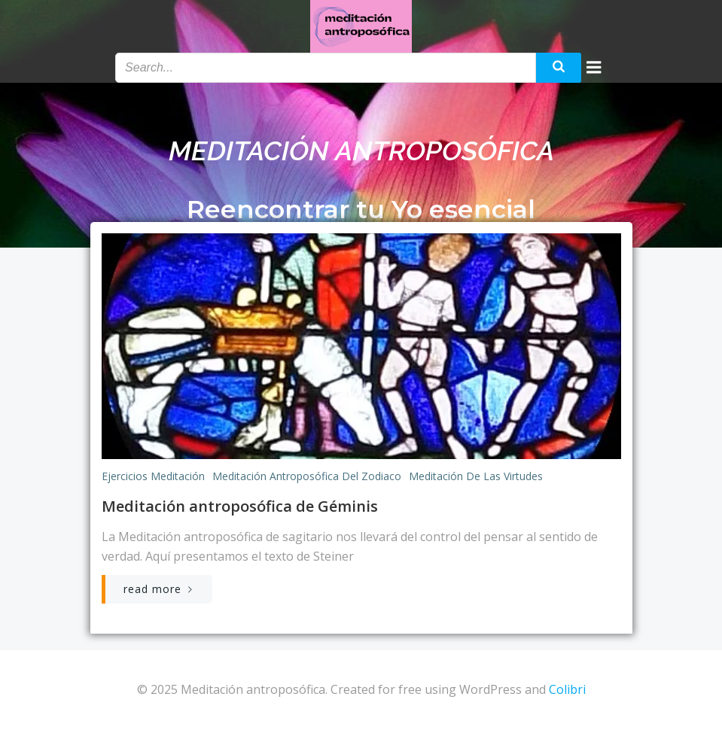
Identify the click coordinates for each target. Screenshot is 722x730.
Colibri (567, 689)
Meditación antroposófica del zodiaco (306, 476)
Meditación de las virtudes (476, 476)
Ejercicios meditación (153, 476)
